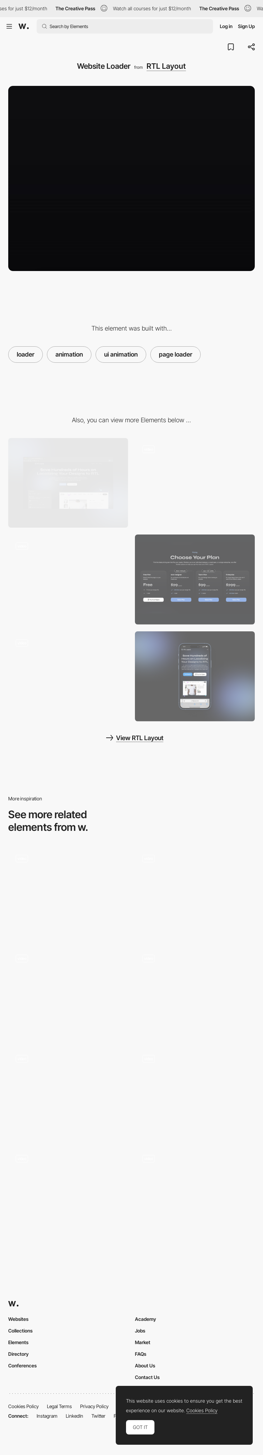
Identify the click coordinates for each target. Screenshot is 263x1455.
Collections (20, 1331)
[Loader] (195, 892)
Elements (18, 1342)
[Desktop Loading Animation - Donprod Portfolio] (68, 892)
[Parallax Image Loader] (68, 1192)
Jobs (140, 1331)
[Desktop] (68, 483)
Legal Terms (59, 1406)
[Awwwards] (23, 26)
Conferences (22, 1365)
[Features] (195, 483)
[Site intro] (68, 1092)
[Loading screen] (195, 1192)
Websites (18, 1319)
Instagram (47, 1416)
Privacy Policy (94, 1406)
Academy (145, 1319)
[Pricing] (195, 580)
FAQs (140, 1354)
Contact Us (147, 1377)
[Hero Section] (68, 580)
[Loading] (195, 1092)
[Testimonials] (68, 676)
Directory (18, 1354)
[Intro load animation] (195, 992)
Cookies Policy (23, 1406)
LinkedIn (74, 1416)
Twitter (98, 1416)
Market (142, 1342)
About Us (145, 1365)
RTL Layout (166, 66)
